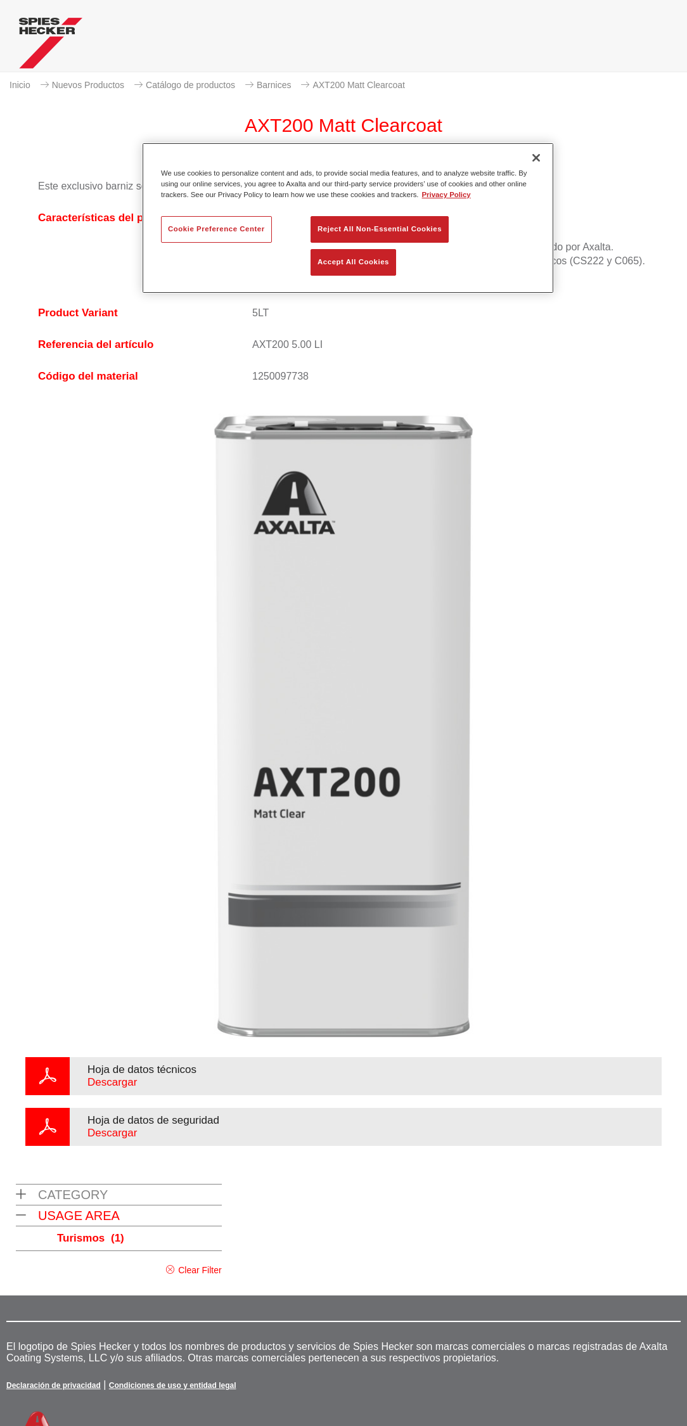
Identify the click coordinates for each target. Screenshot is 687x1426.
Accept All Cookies (353, 262)
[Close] (536, 158)
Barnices (274, 85)
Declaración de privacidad (53, 1385)
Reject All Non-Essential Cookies (380, 229)
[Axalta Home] (50, 46)
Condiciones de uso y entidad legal (172, 1385)
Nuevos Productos (88, 85)
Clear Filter (199, 1270)
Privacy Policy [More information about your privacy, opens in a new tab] (446, 194)
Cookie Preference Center (216, 229)
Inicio (20, 85)
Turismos (90, 1238)
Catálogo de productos (190, 85)
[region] (348, 218)
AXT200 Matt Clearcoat (358, 85)
